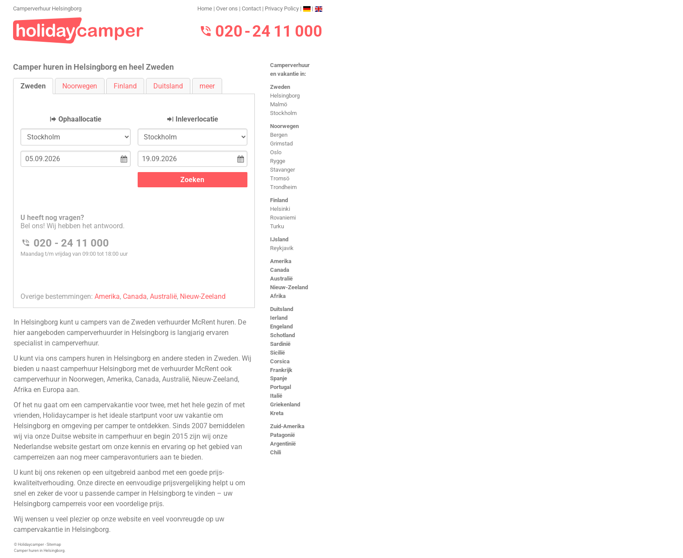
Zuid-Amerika (287, 426)
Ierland (278, 318)
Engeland (281, 326)
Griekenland (285, 404)
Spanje (278, 378)
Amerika (280, 261)
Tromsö (279, 178)
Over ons (227, 8)
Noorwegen (284, 126)
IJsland (279, 239)
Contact (251, 8)
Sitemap (54, 544)
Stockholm (283, 113)
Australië (281, 278)
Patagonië (282, 435)
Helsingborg (285, 95)
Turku (277, 226)
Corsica (280, 361)
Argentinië (283, 443)
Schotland (282, 335)
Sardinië (280, 344)
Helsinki (280, 209)
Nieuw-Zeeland (289, 287)
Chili (275, 452)
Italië (276, 395)
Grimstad (281, 143)
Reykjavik (282, 248)
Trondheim (283, 187)
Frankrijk (281, 370)
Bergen (278, 135)
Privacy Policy (282, 8)
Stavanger (282, 169)
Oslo (275, 152)
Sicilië (277, 352)
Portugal (280, 387)
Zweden (280, 87)
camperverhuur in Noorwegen (59, 379)
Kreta (277, 413)
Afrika (278, 296)
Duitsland (281, 309)
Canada (279, 270)
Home (204, 8)
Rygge (277, 161)
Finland (279, 200)
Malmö (278, 104)
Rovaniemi (283, 217)
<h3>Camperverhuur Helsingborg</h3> (134, 193)
